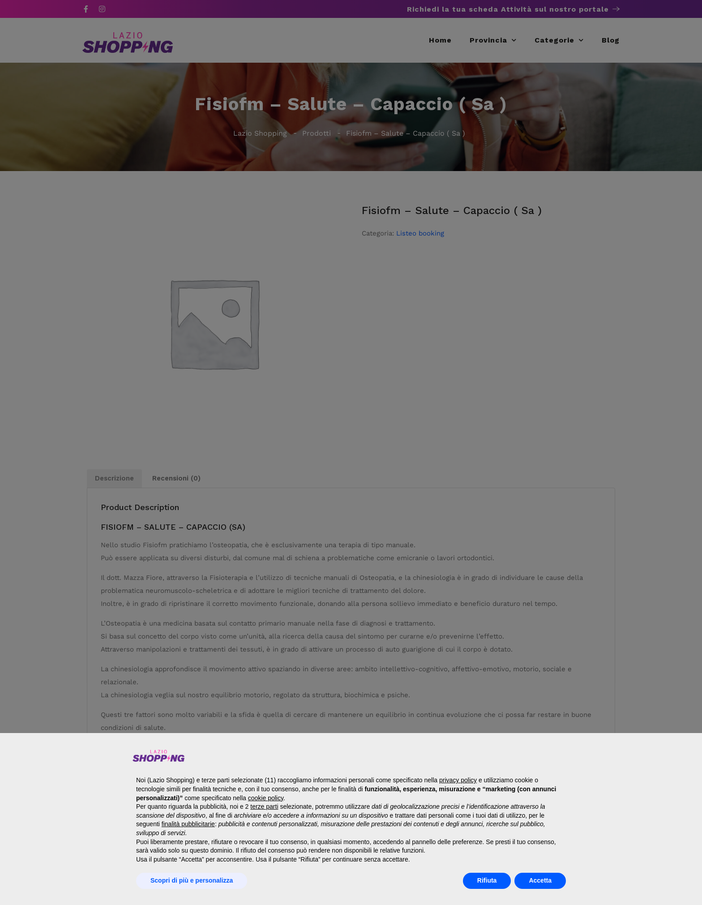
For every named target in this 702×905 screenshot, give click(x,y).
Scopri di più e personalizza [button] (191, 880)
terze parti (264, 806)
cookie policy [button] (265, 798)
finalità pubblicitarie (188, 824)
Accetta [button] (540, 880)
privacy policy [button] (458, 780)
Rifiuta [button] (487, 880)
